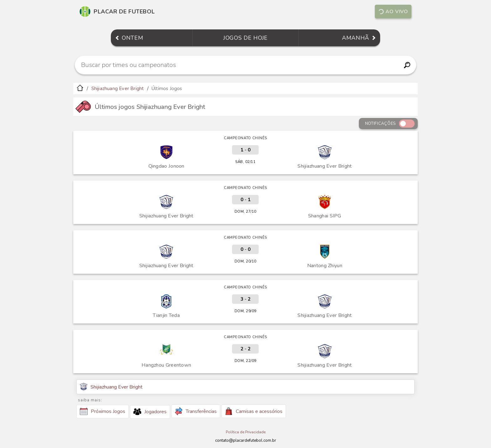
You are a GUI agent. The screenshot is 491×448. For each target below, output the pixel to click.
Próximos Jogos (102, 411)
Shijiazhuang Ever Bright (117, 88)
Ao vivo (393, 11)
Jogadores (150, 411)
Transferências (196, 411)
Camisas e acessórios (253, 411)
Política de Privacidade (246, 432)
